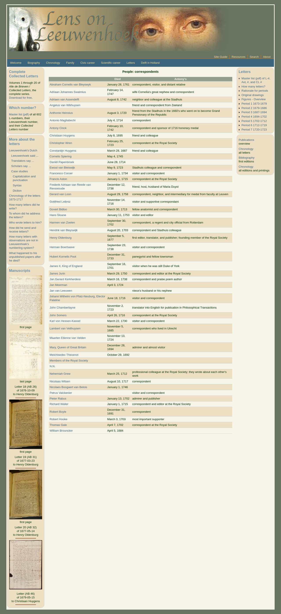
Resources (238, 56)
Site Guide (220, 56)
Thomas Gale (58, 425)
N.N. (52, 366)
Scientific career (111, 62)
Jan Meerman (58, 285)
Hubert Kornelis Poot (63, 256)
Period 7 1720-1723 (254, 129)
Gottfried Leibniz (60, 201)
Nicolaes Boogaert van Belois (68, 387)
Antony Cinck (58, 128)
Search (254, 56)
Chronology (53, 62)
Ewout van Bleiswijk (62, 167)
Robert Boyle (58, 411)
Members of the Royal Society (69, 360)
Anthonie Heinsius (61, 112)
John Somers (58, 315)
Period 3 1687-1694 (254, 112)
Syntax (16, 185)
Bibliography (246, 157)
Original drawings (252, 95)
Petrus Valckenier (61, 392)
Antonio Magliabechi (63, 120)
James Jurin (57, 273)
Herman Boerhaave (62, 247)
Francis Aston (58, 179)
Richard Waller (59, 404)
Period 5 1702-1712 (254, 121)
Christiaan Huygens (62, 135)
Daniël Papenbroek (62, 162)
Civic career (87, 62)
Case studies (19, 171)
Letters (130, 62)
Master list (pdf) (19, 114)
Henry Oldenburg (61, 237)
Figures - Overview (253, 99)
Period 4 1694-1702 (254, 116)
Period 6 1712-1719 (254, 125)
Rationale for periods (254, 90)
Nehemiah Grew (60, 373)
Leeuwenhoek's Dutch (23, 150)
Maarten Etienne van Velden (68, 338)
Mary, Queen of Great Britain (68, 347)
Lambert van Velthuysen (65, 328)
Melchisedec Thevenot (64, 354)
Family (70, 62)
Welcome (16, 62)
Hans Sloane (58, 215)
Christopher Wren (61, 143)
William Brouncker (61, 430)
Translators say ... (22, 160)
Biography (34, 62)
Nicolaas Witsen (60, 381)
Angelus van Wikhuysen (65, 105)
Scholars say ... (21, 166)
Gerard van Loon (60, 194)
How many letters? (253, 86)
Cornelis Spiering (61, 156)
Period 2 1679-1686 (254, 108)
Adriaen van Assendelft (64, 99)
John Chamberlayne (62, 307)
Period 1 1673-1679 (254, 103)
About (266, 56)
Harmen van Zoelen (62, 222)
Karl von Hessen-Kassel (65, 321)
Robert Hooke (58, 419)
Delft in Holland (150, 62)
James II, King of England (66, 266)
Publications (246, 140)
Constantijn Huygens (63, 150)
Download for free (20, 97)
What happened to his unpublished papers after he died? (25, 256)
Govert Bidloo (58, 209)
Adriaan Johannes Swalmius (68, 92)
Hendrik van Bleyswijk (64, 230)
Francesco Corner (61, 173)
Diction (16, 190)
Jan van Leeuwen (61, 290)
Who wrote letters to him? (25, 222)
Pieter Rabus (58, 398)
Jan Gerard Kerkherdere (65, 279)
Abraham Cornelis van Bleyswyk (70, 84)
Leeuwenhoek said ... (24, 155)
